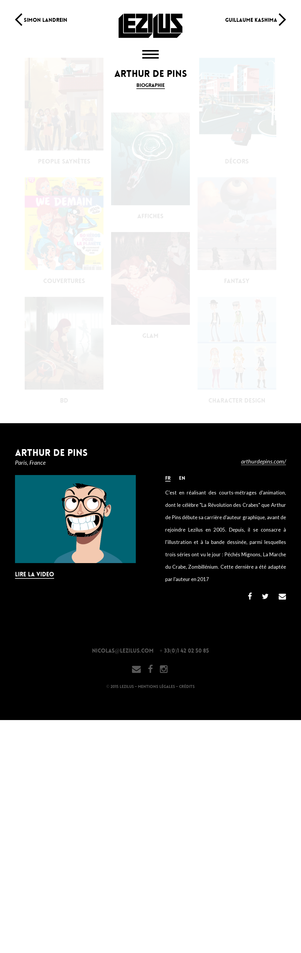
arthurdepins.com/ (263, 461)
